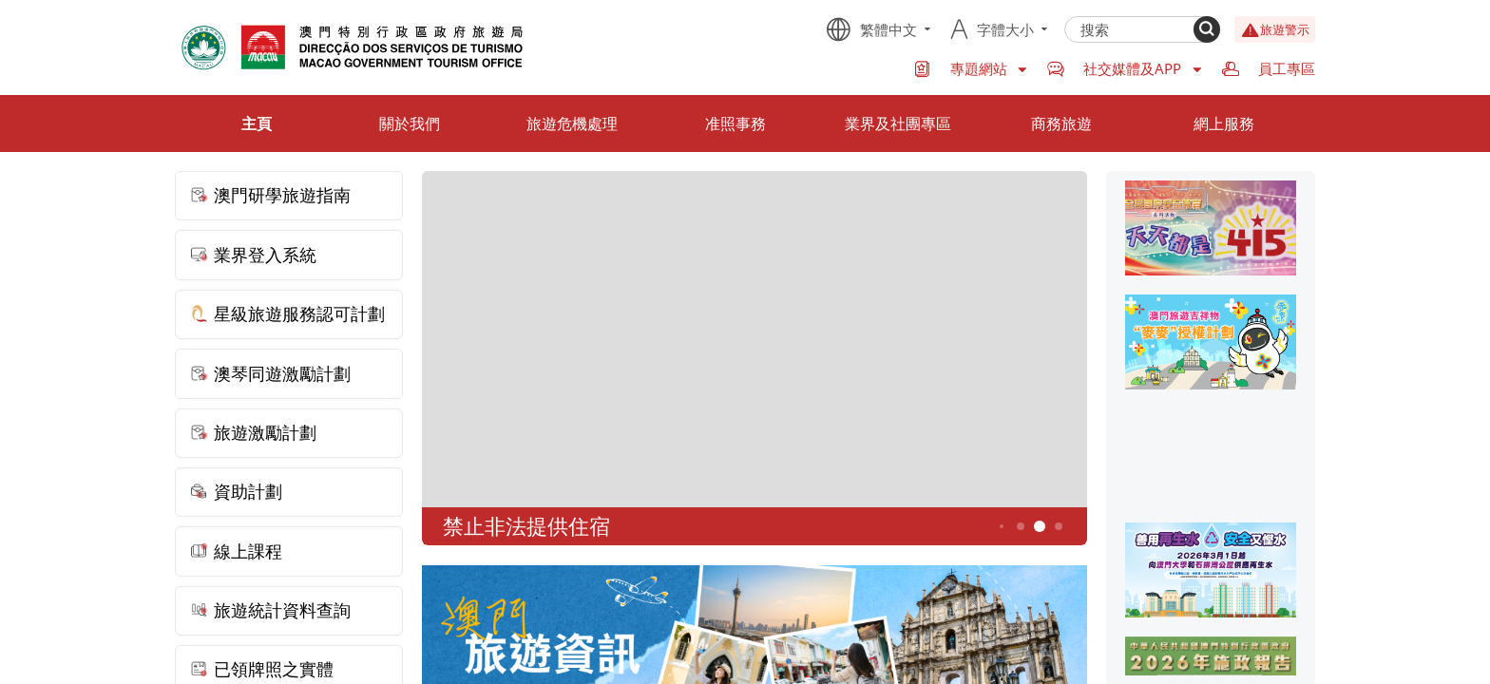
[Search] (1207, 29)
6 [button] (1059, 526)
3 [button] (1002, 526)
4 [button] (1021, 526)
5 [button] (1040, 527)
